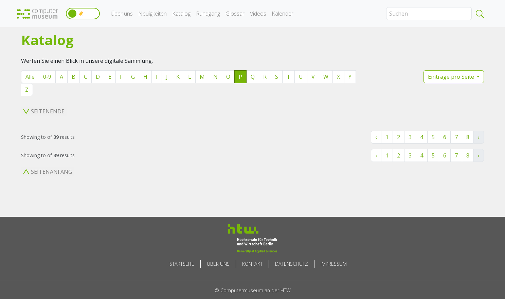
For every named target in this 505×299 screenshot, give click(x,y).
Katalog (181, 13)
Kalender (282, 13)
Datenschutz (291, 264)
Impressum (334, 264)
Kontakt (252, 264)
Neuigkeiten (152, 13)
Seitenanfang (47, 171)
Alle (30, 76)
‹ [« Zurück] (376, 137)
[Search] (429, 13)
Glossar (235, 13)
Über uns (122, 13)
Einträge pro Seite (451, 76)
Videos (258, 13)
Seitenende (44, 111)
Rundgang (208, 13)
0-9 (47, 76)
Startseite (181, 264)
